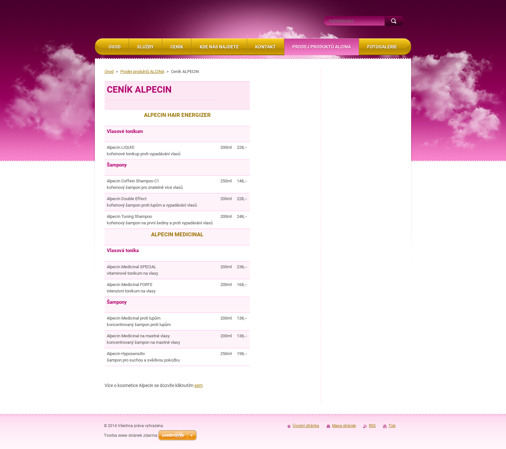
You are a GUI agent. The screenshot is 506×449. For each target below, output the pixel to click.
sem (198, 385)
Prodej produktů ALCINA (142, 71)
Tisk (392, 425)
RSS (372, 425)
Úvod (109, 71)
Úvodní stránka (306, 425)
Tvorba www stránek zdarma (130, 435)
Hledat (394, 21)
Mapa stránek (344, 425)
